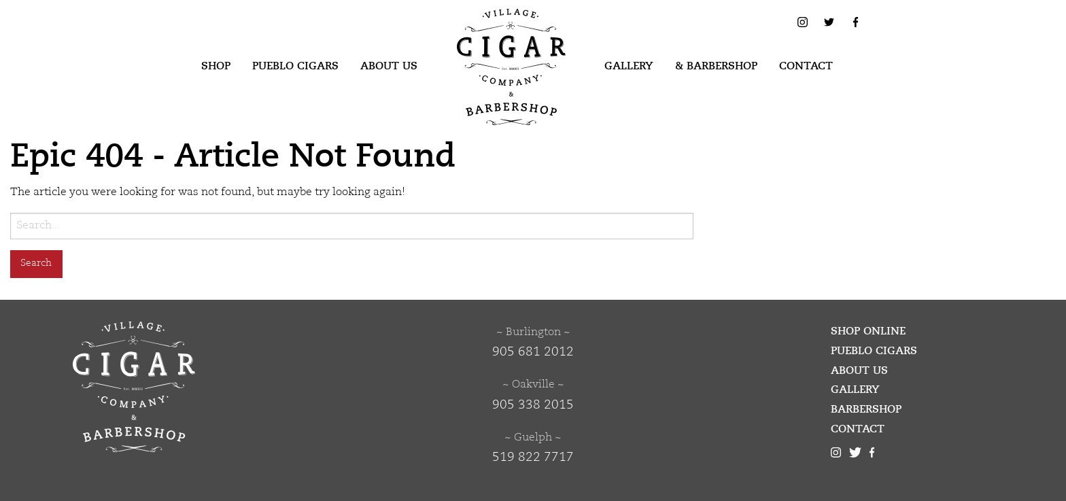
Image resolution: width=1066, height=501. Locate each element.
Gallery (628, 66)
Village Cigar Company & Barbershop (490, 30)
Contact (806, 66)
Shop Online (868, 331)
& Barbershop (716, 66)
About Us (388, 66)
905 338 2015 (533, 405)
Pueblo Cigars (295, 66)
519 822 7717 (533, 457)
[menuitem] (215, 66)
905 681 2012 (533, 352)
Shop (215, 66)
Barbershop (866, 409)
